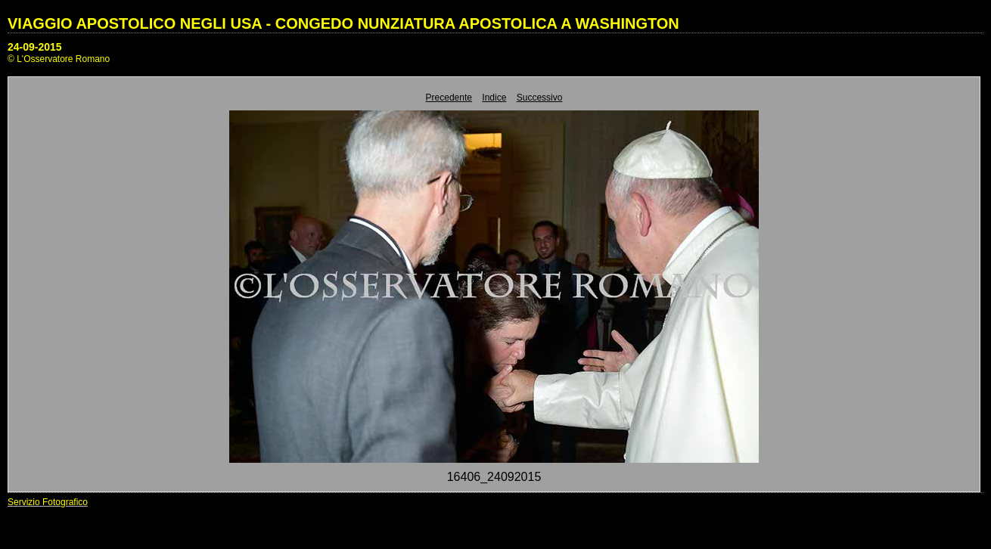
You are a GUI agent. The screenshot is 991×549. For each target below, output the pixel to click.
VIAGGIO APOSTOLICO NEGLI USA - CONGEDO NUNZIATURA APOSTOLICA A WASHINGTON (343, 23)
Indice (494, 97)
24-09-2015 (35, 47)
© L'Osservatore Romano (59, 59)
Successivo (540, 97)
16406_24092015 (494, 476)
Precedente (449, 97)
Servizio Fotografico (48, 502)
